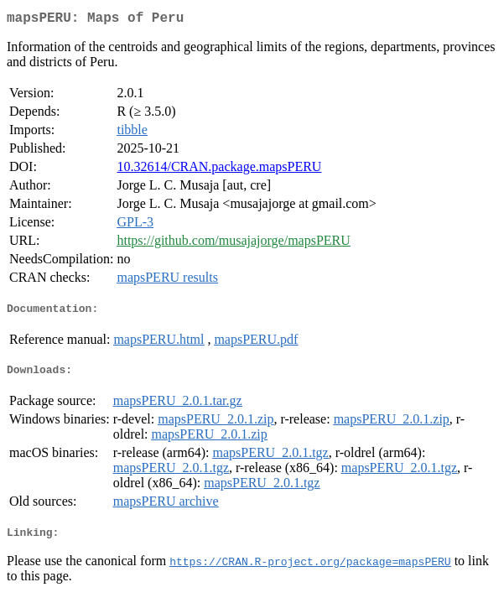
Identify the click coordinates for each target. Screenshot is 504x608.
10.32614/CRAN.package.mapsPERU (219, 170)
